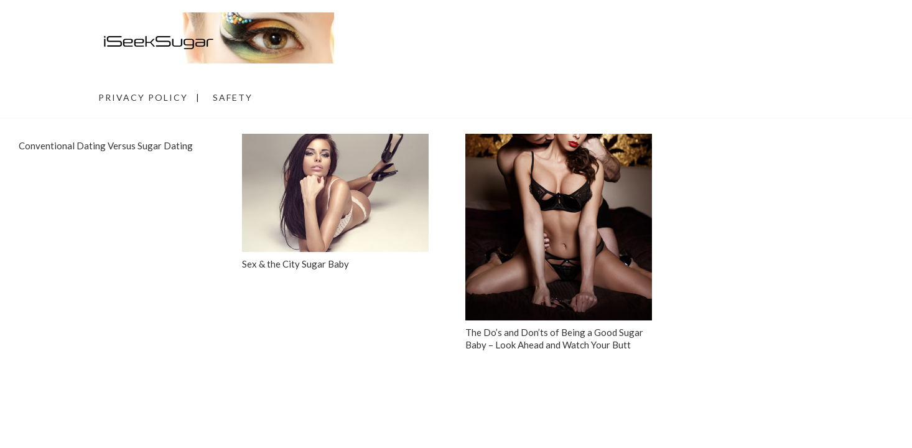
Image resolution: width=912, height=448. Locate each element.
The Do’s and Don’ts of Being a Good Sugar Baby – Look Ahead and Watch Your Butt (554, 338)
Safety (233, 97)
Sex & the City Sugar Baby (295, 263)
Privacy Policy (143, 97)
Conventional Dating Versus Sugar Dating (106, 145)
